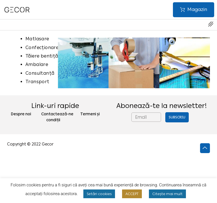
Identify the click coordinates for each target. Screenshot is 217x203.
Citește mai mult (167, 194)
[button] (193, 9)
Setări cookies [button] (99, 194)
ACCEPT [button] (131, 194)
